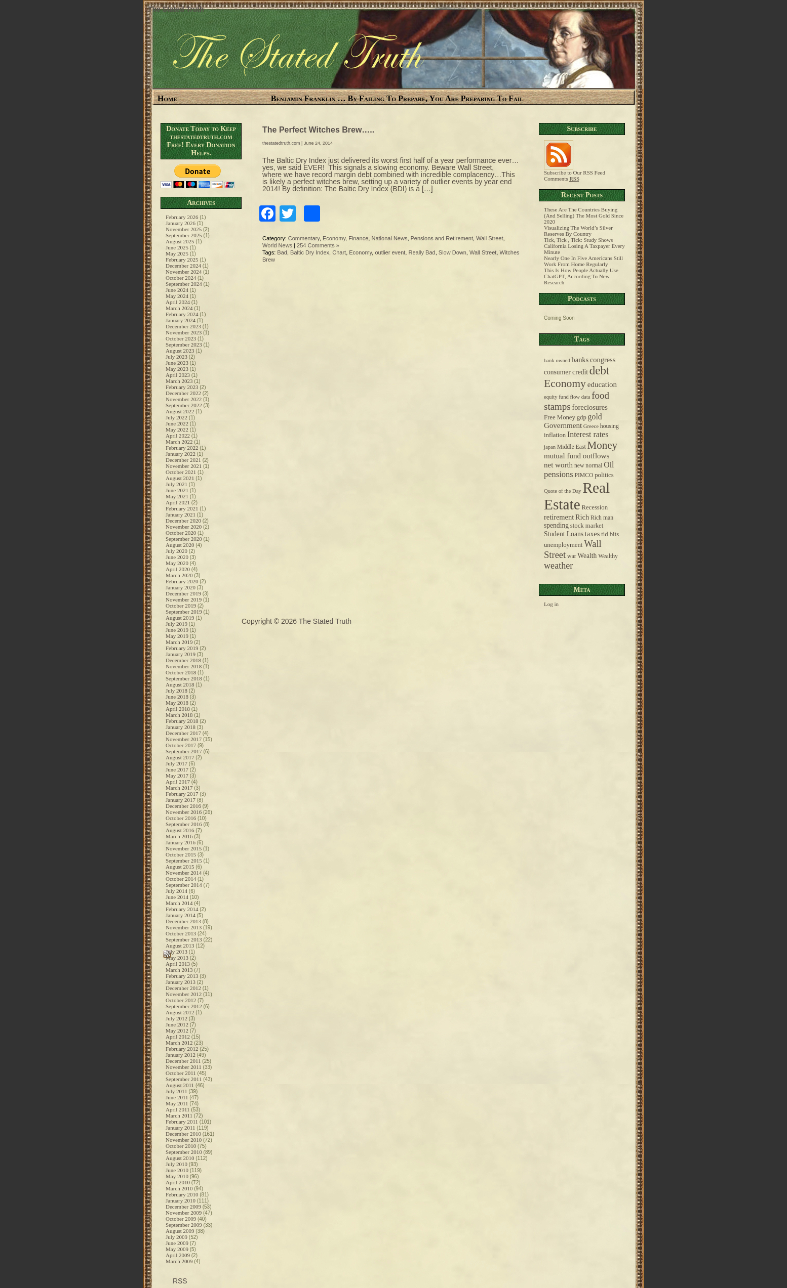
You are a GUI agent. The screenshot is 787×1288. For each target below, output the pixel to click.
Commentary (304, 238)
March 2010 (179, 1188)
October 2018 (181, 672)
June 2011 (177, 1097)
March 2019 (179, 642)
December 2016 (183, 806)
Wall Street (489, 238)
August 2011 (180, 1085)
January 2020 (180, 587)
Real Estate (577, 496)
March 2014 (179, 903)
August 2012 (180, 1012)
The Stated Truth (176, 9)
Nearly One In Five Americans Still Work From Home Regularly (583, 261)
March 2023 (179, 381)
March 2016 (179, 836)
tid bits (610, 534)
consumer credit (566, 372)
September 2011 (184, 1079)
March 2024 (179, 308)
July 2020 (176, 551)
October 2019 (181, 606)
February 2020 (182, 581)
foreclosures (589, 407)
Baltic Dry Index (309, 252)
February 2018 (182, 721)
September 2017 (184, 751)
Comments (561, 179)
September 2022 (184, 405)
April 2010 (178, 1182)
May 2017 (177, 775)
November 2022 (184, 399)
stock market (586, 525)
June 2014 (177, 897)
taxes (592, 534)
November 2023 (184, 332)
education (602, 384)
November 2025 (184, 229)
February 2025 (182, 259)
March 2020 (179, 575)
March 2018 (179, 715)
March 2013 (179, 970)
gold (595, 416)
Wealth (587, 556)
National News (389, 238)
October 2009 (181, 1219)
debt (599, 370)
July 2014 (176, 891)
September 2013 (184, 939)
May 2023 (177, 369)
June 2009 (177, 1243)
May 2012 (177, 1030)
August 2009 (180, 1231)
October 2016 (181, 818)
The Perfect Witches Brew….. (318, 129)
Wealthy (608, 556)
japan (550, 447)
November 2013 (184, 927)
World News (277, 245)
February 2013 (182, 976)
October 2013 (181, 933)
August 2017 (180, 757)
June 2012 (177, 1024)
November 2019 (184, 599)
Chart (339, 252)
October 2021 (181, 472)
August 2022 (180, 411)
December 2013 (183, 921)
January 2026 (180, 223)
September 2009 (184, 1225)
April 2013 (178, 964)
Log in (551, 604)
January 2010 (180, 1200)
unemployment (563, 544)
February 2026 (182, 217)
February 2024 (182, 314)
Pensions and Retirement (442, 238)
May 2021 (177, 496)
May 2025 (177, 253)
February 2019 (182, 648)
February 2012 (182, 1049)
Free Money (559, 417)
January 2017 (180, 800)
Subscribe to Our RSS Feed (574, 170)
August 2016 (180, 830)
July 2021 (176, 484)
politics (604, 475)
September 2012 (184, 1006)
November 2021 (184, 466)
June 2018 (177, 697)
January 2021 (180, 514)
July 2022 (176, 417)
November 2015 (184, 848)
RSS (179, 1281)
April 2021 (178, 502)
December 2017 (183, 733)
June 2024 (177, 290)
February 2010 (182, 1194)
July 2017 (176, 763)
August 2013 (180, 945)
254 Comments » (318, 245)
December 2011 (183, 1061)
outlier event (390, 252)
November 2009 (184, 1213)
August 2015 (180, 867)
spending (556, 525)
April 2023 (178, 375)
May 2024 (177, 296)
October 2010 (181, 1146)
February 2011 (182, 1122)
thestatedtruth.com (281, 143)
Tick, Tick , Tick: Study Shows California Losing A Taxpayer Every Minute (584, 246)
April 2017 (178, 782)
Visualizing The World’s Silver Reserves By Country (578, 231)
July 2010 (176, 1164)
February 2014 (182, 909)
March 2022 (179, 442)
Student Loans (563, 534)
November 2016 (184, 812)
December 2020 (183, 521)
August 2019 (180, 618)
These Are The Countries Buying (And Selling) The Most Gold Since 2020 (583, 215)
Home (167, 98)
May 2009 (177, 1249)
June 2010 (177, 1170)
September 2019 (184, 612)
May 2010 (177, 1176)
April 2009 (178, 1255)
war (571, 556)
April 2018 (178, 709)
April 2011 (178, 1109)
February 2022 (182, 448)
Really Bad (421, 252)
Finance (358, 238)
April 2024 (178, 302)
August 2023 (180, 351)
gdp (581, 417)
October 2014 (181, 879)
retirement (559, 517)
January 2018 (180, 727)
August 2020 (180, 545)
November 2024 (184, 272)
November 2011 (184, 1067)
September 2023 (184, 344)
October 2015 (181, 854)
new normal (588, 465)
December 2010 (183, 1134)
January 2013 (180, 982)
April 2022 (178, 436)
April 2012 (178, 1037)
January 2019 (180, 654)
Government (563, 425)
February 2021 (182, 508)
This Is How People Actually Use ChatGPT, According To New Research (581, 276)
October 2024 (181, 278)
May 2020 (177, 563)
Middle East (571, 447)
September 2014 (184, 885)
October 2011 (181, 1073)
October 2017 (181, 745)
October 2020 (181, 533)
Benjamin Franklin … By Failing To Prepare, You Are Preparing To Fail (397, 98)
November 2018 (184, 666)
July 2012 (176, 1018)
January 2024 (180, 320)
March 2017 (179, 788)
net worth (558, 465)
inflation (555, 435)
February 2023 (182, 387)
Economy (334, 238)
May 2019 (177, 636)
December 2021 (183, 460)
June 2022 (177, 423)
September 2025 (184, 235)
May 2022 (177, 429)
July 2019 (176, 624)
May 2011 (177, 1103)
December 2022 (183, 393)
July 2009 (176, 1237)
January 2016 (180, 842)
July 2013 (176, 952)
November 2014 (184, 873)
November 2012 (184, 994)
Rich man (602, 517)
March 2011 (179, 1115)
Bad (282, 252)
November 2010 (184, 1140)
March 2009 (179, 1261)
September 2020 (184, 539)
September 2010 (184, 1152)
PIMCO (583, 475)
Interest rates (587, 434)
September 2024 (184, 284)
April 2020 (178, 569)
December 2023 (183, 326)
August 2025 (180, 241)
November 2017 (184, 739)
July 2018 (176, 691)
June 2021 (177, 490)
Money (602, 445)
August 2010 (180, 1158)
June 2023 (177, 363)
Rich (582, 517)
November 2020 (184, 527)
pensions (558, 474)
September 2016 (184, 824)
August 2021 (180, 478)
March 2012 (179, 1043)
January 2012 (180, 1055)
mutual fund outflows (576, 456)
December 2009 (183, 1207)
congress (602, 360)
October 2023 (181, 338)
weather (558, 566)
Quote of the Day (562, 491)
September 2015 (184, 860)
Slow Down (452, 252)
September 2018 (184, 678)
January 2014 (180, 915)
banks (580, 360)
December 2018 (183, 660)
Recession (594, 507)
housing (609, 426)
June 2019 (177, 630)
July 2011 (176, 1091)
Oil (609, 464)
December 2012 (183, 988)
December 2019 (183, 593)
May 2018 (177, 703)
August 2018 (180, 684)
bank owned (557, 360)
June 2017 (177, 769)
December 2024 (183, 266)
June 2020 (177, 557)
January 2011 (180, 1128)
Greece (591, 426)
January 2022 (180, 454)
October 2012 (181, 1000)
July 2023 (176, 357)
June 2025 (177, 247)
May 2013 (177, 958)
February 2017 (182, 794)
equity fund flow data (567, 397)
